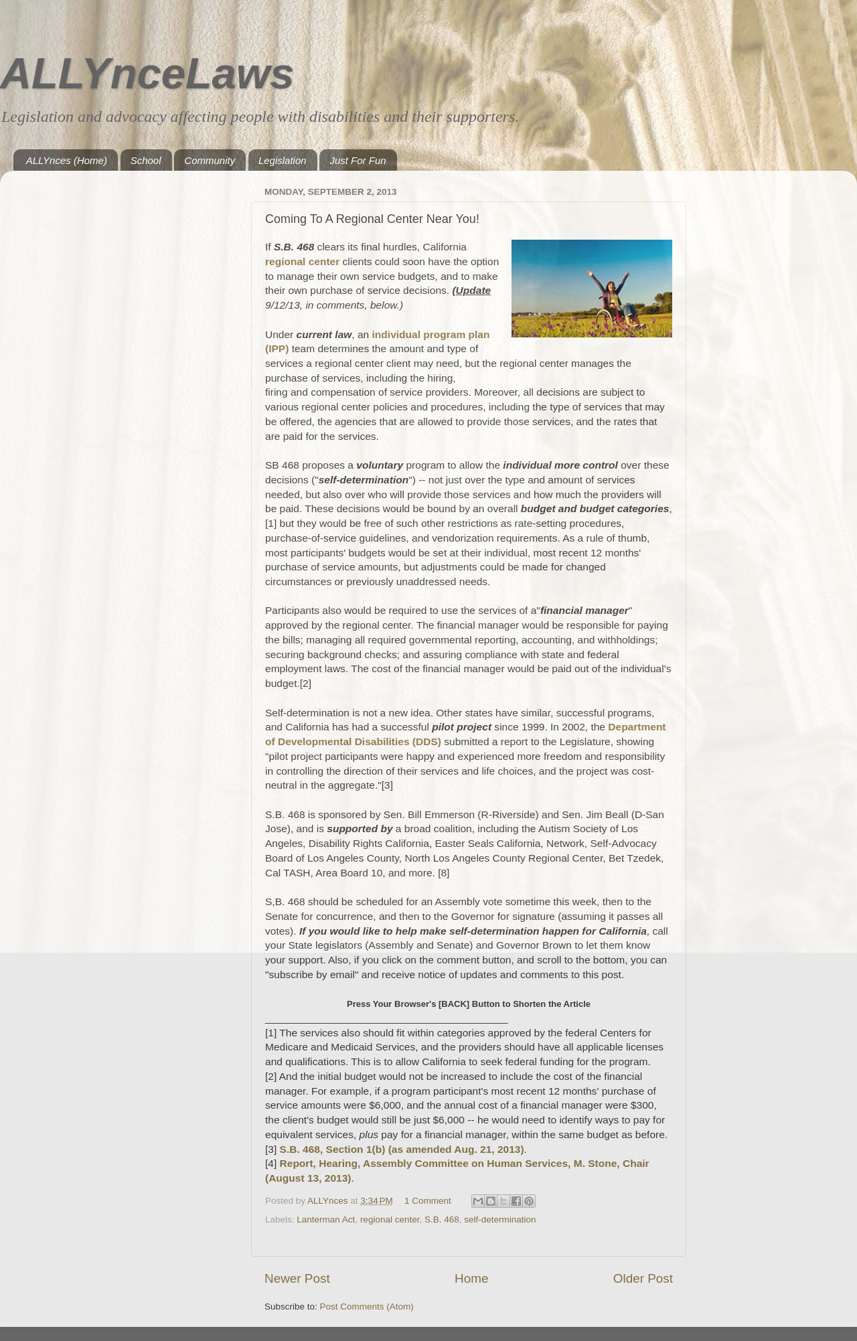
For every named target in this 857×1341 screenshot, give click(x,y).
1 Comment (427, 1201)
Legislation (282, 160)
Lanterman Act (326, 1219)
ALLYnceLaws (147, 73)
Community (209, 160)
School (146, 160)
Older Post (643, 1278)
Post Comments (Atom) (367, 1306)
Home (471, 1278)
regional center (390, 1219)
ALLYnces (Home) (66, 160)
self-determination (500, 1219)
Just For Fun (357, 160)
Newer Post (297, 1278)
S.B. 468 (441, 1219)
